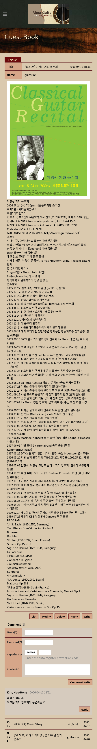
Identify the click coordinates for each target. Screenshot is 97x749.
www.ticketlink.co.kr (43, 225)
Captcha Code (14, 654)
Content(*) (13, 669)
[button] (17, 692)
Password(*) (14, 642)
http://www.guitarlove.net (61, 233)
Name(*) (12, 632)
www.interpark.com (42, 221)
